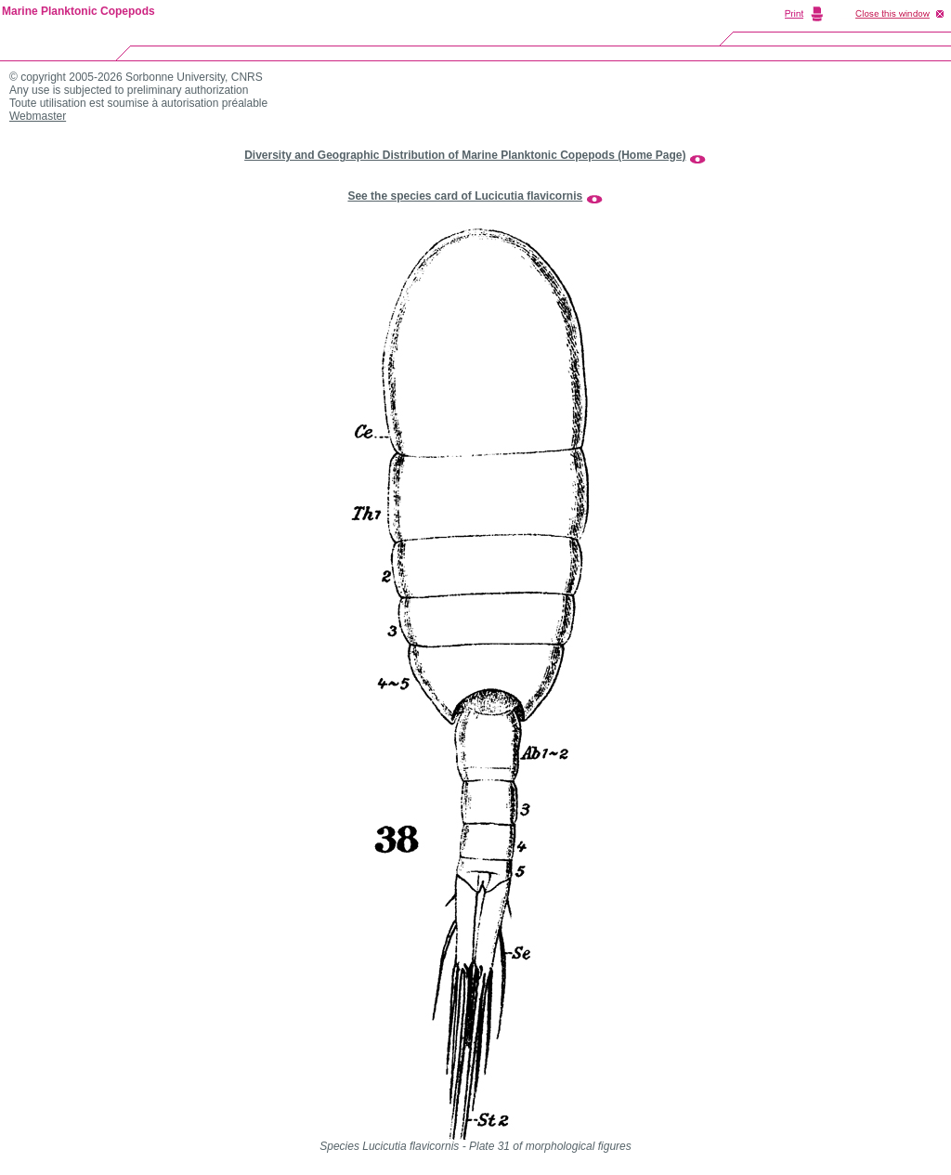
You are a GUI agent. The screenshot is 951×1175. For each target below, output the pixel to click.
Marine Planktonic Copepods (78, 11)
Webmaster (37, 116)
